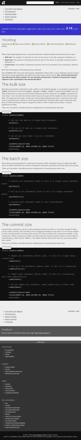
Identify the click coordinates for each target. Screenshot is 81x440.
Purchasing (8, 386)
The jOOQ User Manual (13, 9)
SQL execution (10, 11)
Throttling (9, 19)
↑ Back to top (40, 342)
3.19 (43, 29)
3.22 (23, 29)
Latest (29, 29)
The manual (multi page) (12, 409)
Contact (7, 369)
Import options (10, 17)
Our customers (9, 349)
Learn (57, 2)
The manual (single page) (12, 407)
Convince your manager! (12, 418)
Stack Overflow (9, 356)
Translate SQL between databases (15, 422)
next (77, 8)
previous (71, 8)
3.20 (39, 29)
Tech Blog (8, 352)
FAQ (6, 403)
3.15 (62, 29)
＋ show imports (6, 112)
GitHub (7, 354)
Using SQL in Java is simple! (13, 416)
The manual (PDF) (10, 411)
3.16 (57, 29)
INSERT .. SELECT (48, 91)
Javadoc (7, 414)
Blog (77, 2)
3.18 (48, 29)
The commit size (17, 224)
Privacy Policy (9, 388)
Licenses (7, 384)
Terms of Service (10, 390)
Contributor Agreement (12, 392)
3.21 (33, 29)
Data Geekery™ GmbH (40, 434)
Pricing (67, 2)
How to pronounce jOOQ (12, 427)
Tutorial (7, 405)
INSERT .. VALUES (32, 91)
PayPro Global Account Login (13, 371)
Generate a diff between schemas (15, 425)
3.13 (75, 29)
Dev (19, 29)
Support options (10, 366)
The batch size (15, 158)
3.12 (3, 31)
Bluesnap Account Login (12, 373)
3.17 (53, 29)
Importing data (10, 14)
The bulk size (14, 84)
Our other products (10, 420)
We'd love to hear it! (42, 333)
